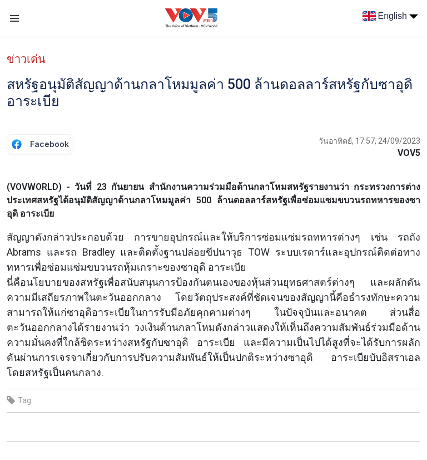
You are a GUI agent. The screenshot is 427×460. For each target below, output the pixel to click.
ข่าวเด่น (26, 59)
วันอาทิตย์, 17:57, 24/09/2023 (369, 140)
